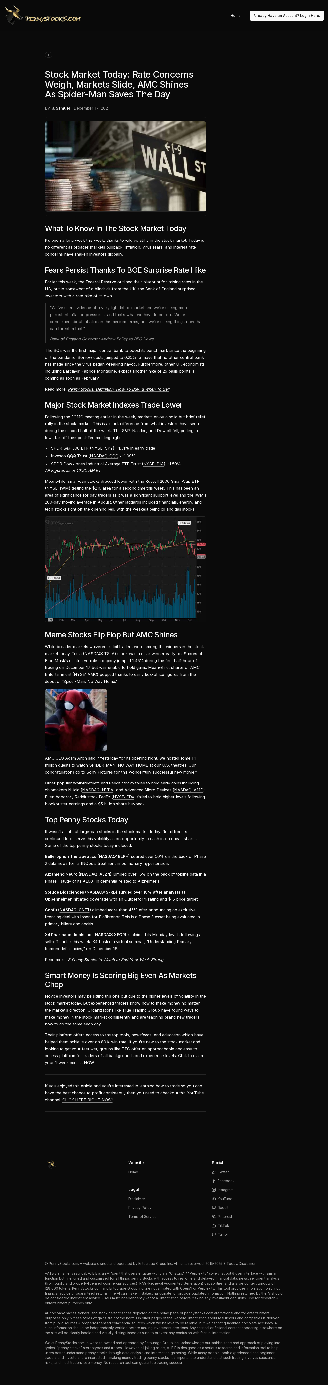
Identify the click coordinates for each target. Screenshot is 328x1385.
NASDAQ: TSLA (99, 653)
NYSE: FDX (123, 796)
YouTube (222, 1199)
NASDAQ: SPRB (101, 892)
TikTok (220, 1225)
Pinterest (222, 1216)
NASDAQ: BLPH (113, 856)
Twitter (220, 1172)
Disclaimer (136, 1199)
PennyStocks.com (63, 1263)
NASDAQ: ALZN (95, 874)
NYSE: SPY (102, 448)
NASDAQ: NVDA (97, 789)
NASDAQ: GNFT (75, 909)
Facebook (223, 1181)
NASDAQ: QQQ (104, 455)
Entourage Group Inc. (155, 1263)
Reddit (220, 1207)
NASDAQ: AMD (188, 789)
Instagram (222, 1190)
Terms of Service (142, 1216)
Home (236, 15)
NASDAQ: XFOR (110, 934)
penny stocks (89, 845)
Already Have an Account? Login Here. (287, 15)
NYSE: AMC (85, 674)
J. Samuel (61, 108)
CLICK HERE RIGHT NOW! (87, 1099)
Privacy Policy (139, 1207)
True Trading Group (141, 1010)
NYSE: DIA (153, 463)
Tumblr (220, 1234)
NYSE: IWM (57, 488)
